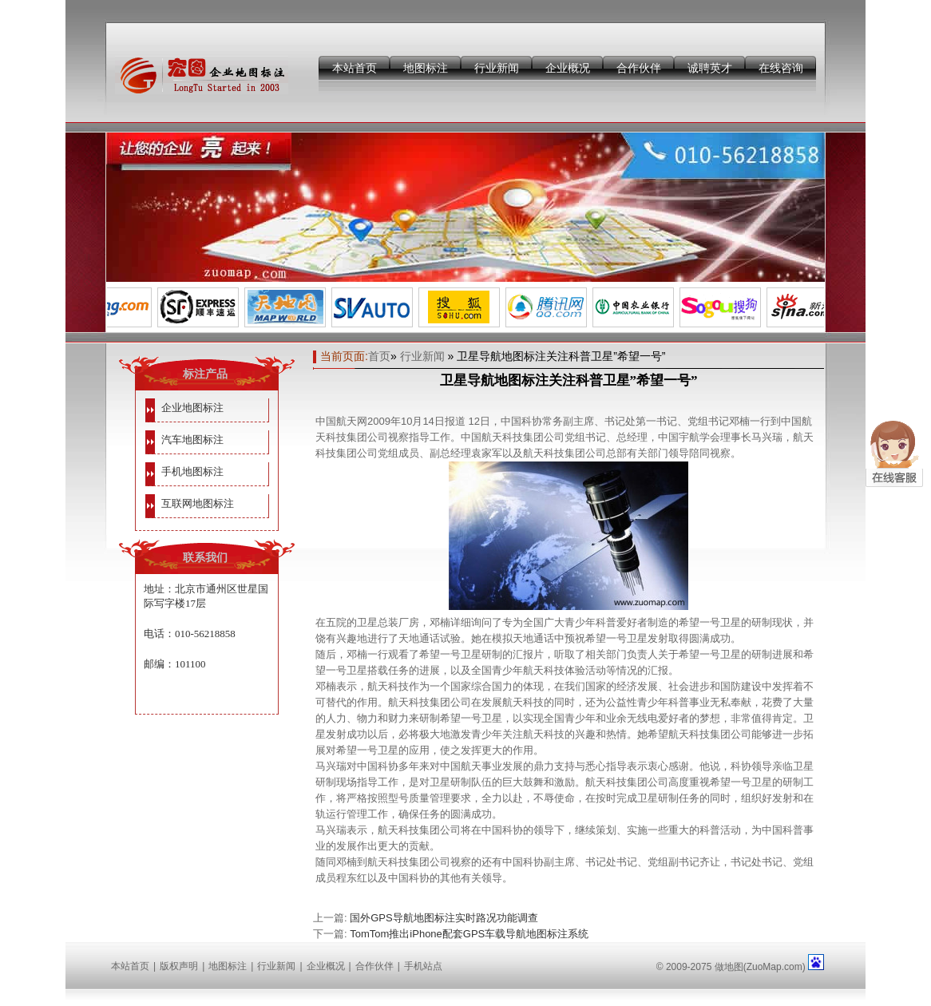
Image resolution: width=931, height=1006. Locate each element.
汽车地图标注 (192, 440)
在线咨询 (781, 67)
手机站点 (423, 966)
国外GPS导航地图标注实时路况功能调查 (443, 918)
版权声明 (179, 966)
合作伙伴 (638, 67)
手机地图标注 (192, 471)
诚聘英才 (709, 67)
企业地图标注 (192, 408)
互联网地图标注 (197, 503)
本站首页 (354, 67)
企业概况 (567, 67)
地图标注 (425, 67)
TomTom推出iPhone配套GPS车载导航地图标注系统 (469, 934)
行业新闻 (496, 67)
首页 (379, 356)
